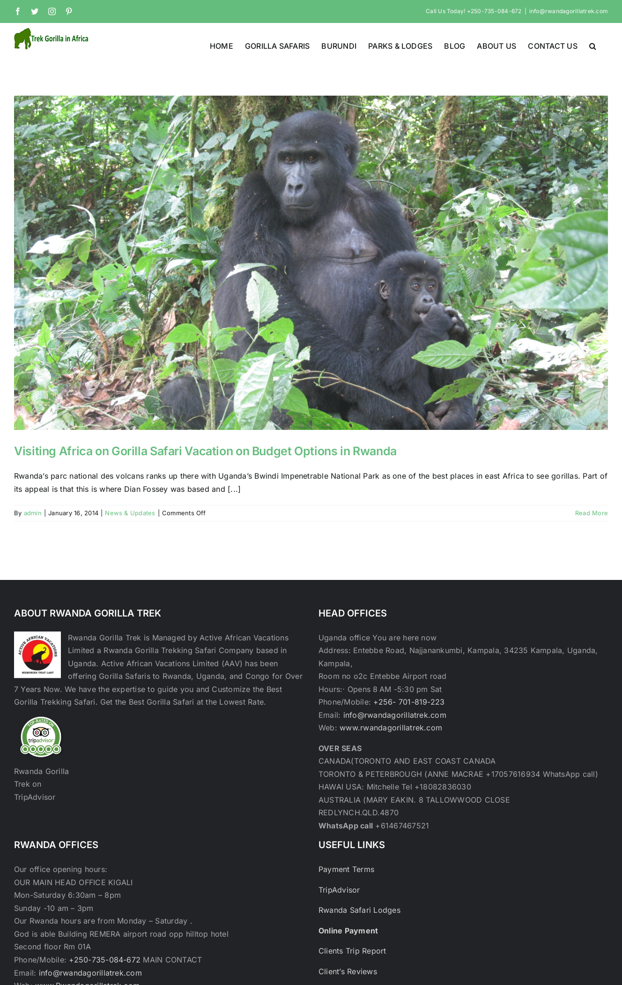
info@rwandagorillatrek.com (568, 11)
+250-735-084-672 (105, 959)
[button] (592, 45)
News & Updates (130, 513)
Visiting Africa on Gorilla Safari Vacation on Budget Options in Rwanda (205, 451)
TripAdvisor (339, 890)
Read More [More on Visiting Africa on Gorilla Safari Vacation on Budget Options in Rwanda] (591, 513)
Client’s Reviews (347, 971)
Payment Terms (346, 869)
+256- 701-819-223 (408, 702)
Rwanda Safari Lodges (359, 910)
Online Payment (348, 930)
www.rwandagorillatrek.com (391, 727)
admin (33, 513)
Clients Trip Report (352, 950)
